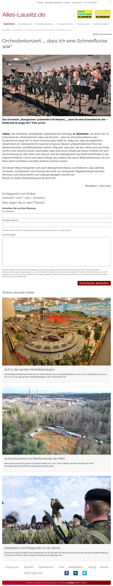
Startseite (6, 30)
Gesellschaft (7, 197)
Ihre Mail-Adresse (10, 220)
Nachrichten (18, 30)
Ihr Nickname (8, 211)
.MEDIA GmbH (77, 583)
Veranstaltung (39, 197)
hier (105, 274)
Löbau (27, 197)
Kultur (18, 197)
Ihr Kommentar (9, 235)
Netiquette (22, 277)
